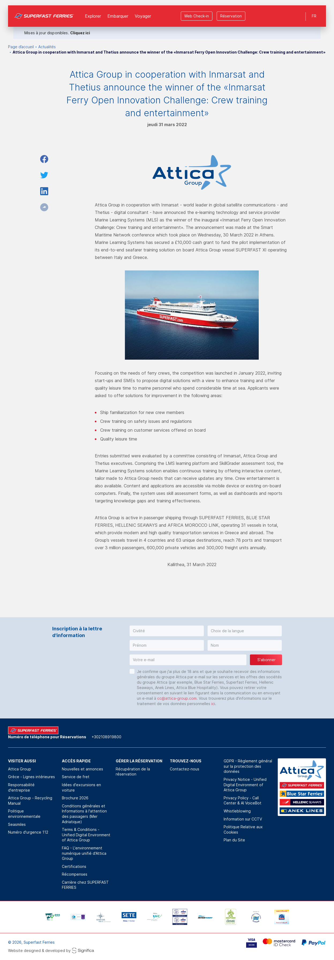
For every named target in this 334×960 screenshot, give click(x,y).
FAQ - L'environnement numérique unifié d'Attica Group (84, 853)
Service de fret (75, 776)
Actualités (47, 46)
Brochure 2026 (75, 798)
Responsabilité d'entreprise (21, 787)
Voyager (143, 10)
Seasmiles (17, 824)
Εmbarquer (117, 10)
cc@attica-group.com (177, 698)
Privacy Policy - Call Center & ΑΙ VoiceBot (242, 800)
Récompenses (74, 874)
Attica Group (19, 769)
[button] (167, 631)
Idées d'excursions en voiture (81, 787)
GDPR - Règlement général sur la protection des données (248, 766)
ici (213, 703)
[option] (52, 917)
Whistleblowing (237, 811)
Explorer (93, 10)
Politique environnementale (24, 814)
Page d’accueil (21, 46)
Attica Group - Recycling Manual (30, 800)
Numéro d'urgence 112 (28, 832)
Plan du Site (234, 840)
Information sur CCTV (243, 819)
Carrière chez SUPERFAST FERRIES (85, 885)
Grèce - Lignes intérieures (31, 776)
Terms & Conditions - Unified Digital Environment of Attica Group (86, 834)
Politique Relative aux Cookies (243, 829)
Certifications (74, 866)
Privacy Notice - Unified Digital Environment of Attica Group (245, 784)
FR (314, 10)
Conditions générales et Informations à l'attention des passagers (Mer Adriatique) (84, 814)
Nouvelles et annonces (82, 769)
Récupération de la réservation (133, 772)
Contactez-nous (184, 769)
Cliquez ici (80, 27)
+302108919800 (106, 737)
